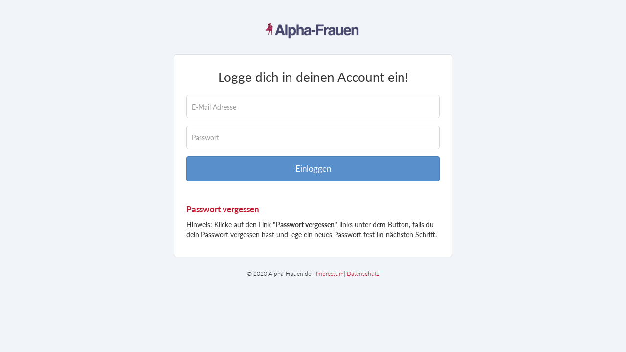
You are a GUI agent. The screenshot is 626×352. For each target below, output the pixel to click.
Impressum (330, 273)
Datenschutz (363, 273)
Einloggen (313, 168)
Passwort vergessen (222, 209)
